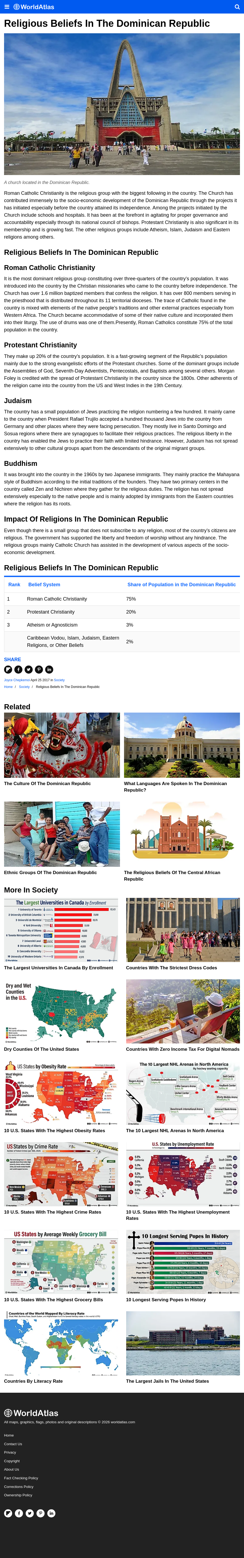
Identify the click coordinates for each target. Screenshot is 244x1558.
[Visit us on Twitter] (30, 1513)
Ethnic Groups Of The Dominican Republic (50, 872)
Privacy (10, 1452)
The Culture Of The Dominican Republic (47, 783)
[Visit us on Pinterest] (40, 1513)
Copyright (12, 1461)
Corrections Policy (19, 1487)
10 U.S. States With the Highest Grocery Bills (53, 1299)
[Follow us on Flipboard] (8, 1513)
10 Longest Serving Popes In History (166, 1299)
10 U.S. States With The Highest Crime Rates (52, 1212)
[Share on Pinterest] (39, 670)
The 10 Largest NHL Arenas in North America (175, 1130)
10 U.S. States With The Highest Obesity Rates (54, 1130)
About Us (11, 1469)
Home (9, 1435)
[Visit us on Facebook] (19, 1513)
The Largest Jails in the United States (167, 1381)
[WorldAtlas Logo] (36, 7)
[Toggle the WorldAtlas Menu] (6, 7)
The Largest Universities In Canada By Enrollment (58, 967)
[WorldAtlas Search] (237, 7)
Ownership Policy (18, 1495)
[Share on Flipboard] (8, 670)
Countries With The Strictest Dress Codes (171, 967)
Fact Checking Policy (21, 1478)
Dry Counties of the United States (41, 1049)
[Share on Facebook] (18, 670)
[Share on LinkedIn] (49, 670)
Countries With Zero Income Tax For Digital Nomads (183, 1049)
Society (59, 680)
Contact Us (13, 1444)
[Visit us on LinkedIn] (51, 1513)
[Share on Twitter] (29, 670)
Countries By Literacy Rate (33, 1381)
